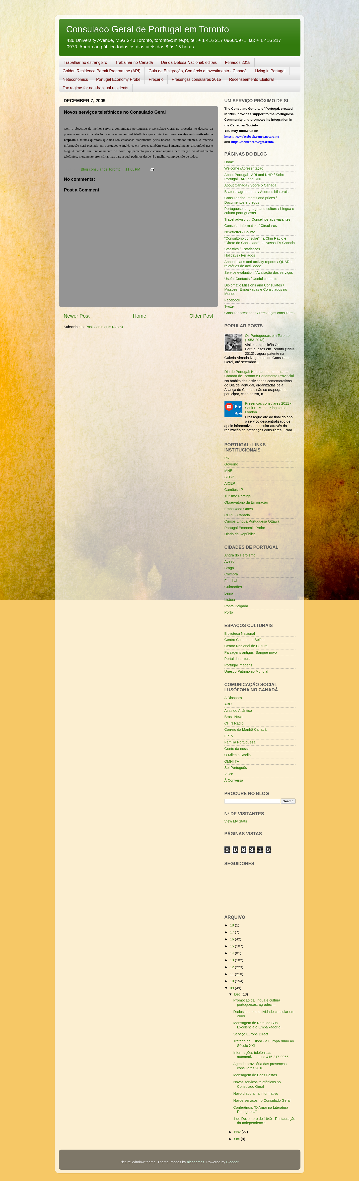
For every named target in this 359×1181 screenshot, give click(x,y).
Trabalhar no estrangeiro (85, 62)
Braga (229, 568)
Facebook (232, 300)
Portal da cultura (237, 659)
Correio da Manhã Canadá (245, 729)
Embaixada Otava (238, 509)
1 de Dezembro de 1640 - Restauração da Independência (264, 1121)
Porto (228, 612)
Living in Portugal (270, 71)
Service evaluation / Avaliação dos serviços (258, 272)
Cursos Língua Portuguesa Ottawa (252, 521)
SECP (229, 477)
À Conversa (233, 780)
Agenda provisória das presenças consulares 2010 (260, 1066)
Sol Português (235, 768)
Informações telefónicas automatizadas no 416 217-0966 (260, 1055)
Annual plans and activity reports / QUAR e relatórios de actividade (258, 264)
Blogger (232, 1162)
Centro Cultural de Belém (244, 640)
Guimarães (233, 587)
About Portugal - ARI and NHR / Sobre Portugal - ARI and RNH (255, 177)
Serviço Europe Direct (250, 1034)
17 (232, 932)
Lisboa (229, 600)
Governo (231, 464)
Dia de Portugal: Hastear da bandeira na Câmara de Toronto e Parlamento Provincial (259, 374)
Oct (237, 1139)
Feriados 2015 (237, 62)
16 (232, 939)
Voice (228, 774)
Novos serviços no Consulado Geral (261, 1100)
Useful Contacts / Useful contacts (250, 279)
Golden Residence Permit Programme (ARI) (102, 71)
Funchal (230, 581)
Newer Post (77, 316)
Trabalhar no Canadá (134, 62)
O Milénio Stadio (237, 755)
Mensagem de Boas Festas (255, 1075)
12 (232, 967)
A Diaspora (233, 698)
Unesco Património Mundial (246, 671)
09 (232, 988)
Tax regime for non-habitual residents (95, 88)
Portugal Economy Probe (118, 79)
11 (232, 974)
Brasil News (233, 717)
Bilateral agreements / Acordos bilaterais (256, 192)
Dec (238, 994)
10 (232, 981)
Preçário (156, 79)
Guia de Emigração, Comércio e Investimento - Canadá (198, 71)
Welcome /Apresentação (244, 168)
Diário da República (240, 534)
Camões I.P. (234, 490)
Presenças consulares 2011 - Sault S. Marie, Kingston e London (268, 407)
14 (232, 953)
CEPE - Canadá (237, 515)
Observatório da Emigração (246, 502)
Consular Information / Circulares (250, 226)
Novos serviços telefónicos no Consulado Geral (257, 1084)
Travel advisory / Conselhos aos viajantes (257, 219)
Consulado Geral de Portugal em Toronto (147, 29)
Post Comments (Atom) (104, 327)
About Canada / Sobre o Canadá (250, 185)
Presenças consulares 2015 (196, 79)
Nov (238, 1132)
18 (232, 925)
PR (226, 458)
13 (232, 960)
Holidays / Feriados (239, 255)
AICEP (229, 483)
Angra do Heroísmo (240, 555)
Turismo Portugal (238, 496)
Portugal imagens (238, 665)
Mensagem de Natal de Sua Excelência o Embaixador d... (258, 1025)
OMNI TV (231, 761)
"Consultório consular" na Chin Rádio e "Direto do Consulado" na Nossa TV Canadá (259, 240)
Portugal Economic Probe (244, 528)
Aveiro (229, 561)
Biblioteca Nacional (239, 634)
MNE (228, 471)
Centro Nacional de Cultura (246, 646)
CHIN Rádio (234, 723)
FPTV (229, 736)
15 (232, 946)
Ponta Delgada (236, 606)
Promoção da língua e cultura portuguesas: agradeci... (256, 1002)
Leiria (228, 593)
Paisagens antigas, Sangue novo (250, 652)
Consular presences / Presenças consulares (259, 313)
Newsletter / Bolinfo (239, 232)
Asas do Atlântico (238, 711)
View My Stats (235, 821)
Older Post (201, 316)
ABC (228, 704)
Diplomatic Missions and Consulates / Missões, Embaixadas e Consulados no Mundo (255, 289)
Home (139, 316)
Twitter (229, 306)
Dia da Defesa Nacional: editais (189, 62)
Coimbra (231, 574)
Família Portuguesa (240, 742)
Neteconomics (75, 79)
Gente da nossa (237, 749)
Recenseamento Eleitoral (251, 79)
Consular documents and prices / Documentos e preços (250, 200)
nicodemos (195, 1162)
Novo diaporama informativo (255, 1093)
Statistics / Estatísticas (242, 249)
